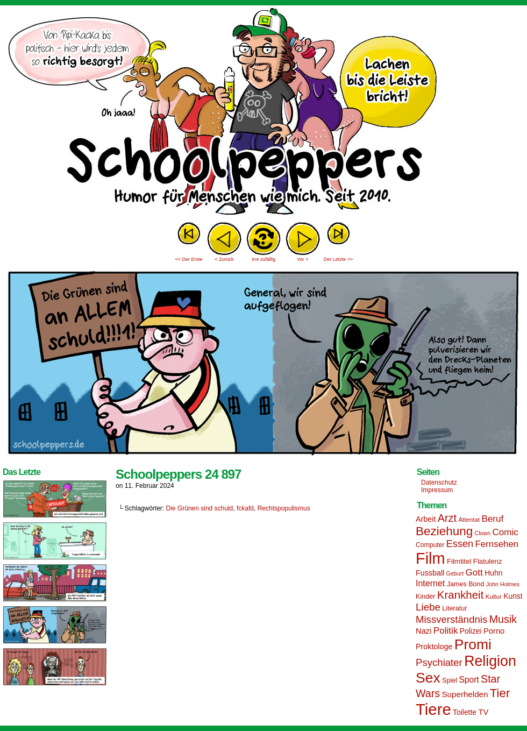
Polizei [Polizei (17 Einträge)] (471, 631)
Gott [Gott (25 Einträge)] (474, 572)
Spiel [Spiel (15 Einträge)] (449, 680)
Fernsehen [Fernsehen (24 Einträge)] (497, 544)
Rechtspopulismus (284, 508)
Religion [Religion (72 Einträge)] (490, 661)
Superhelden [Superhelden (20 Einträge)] (464, 694)
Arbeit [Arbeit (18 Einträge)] (426, 519)
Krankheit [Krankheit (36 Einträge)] (460, 594)
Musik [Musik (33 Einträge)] (503, 619)
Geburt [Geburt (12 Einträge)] (455, 573)
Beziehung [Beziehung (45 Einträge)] (444, 531)
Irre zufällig (263, 259)
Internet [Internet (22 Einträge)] (430, 583)
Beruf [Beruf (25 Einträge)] (492, 519)
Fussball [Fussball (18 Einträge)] (430, 573)
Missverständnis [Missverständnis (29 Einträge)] (451, 619)
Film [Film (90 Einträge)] (430, 558)
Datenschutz (439, 482)
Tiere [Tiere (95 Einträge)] (433, 709)
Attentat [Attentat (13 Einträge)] (469, 519)
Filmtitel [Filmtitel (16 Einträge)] (459, 561)
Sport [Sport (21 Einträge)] (469, 679)
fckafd (245, 508)
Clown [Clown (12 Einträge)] (482, 533)
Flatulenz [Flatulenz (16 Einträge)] (487, 561)
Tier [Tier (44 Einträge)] (500, 693)
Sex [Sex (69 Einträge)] (428, 678)
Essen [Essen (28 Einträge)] (459, 543)
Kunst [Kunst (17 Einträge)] (512, 596)
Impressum (437, 490)
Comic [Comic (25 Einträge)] (505, 532)
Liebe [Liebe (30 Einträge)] (428, 607)
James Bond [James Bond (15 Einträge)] (466, 584)
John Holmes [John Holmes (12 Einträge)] (502, 584)
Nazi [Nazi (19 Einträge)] (423, 631)
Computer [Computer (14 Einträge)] (430, 545)
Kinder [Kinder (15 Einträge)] (425, 596)
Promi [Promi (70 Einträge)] (473, 644)
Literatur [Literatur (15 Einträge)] (454, 608)
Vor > (302, 259)
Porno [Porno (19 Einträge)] (493, 631)
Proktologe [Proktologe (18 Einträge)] (434, 646)
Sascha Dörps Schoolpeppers (263, 113)
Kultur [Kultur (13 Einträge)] (494, 596)
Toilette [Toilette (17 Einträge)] (464, 712)
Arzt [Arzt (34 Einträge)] (447, 518)
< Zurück (224, 259)
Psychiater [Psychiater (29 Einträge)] (439, 662)
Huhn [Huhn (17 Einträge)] (493, 573)
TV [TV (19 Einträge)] (483, 712)
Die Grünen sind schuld (199, 508)
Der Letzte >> (338, 259)
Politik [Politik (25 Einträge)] (445, 631)
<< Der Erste (188, 259)
